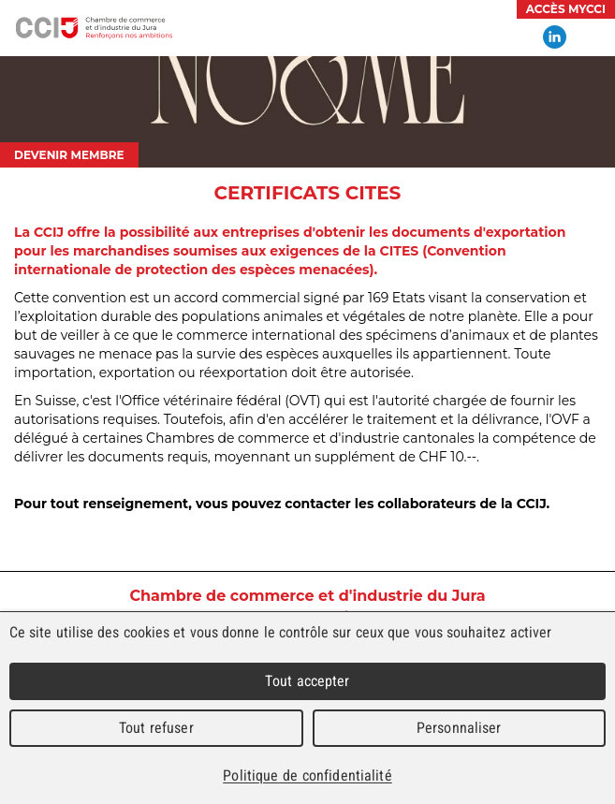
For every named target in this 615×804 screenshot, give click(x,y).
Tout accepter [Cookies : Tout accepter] (307, 681)
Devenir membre (69, 155)
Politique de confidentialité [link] (307, 775)
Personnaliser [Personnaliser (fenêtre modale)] (459, 728)
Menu (591, 37)
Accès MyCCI (566, 9)
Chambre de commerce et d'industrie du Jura (93, 28)
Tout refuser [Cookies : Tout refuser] (156, 728)
